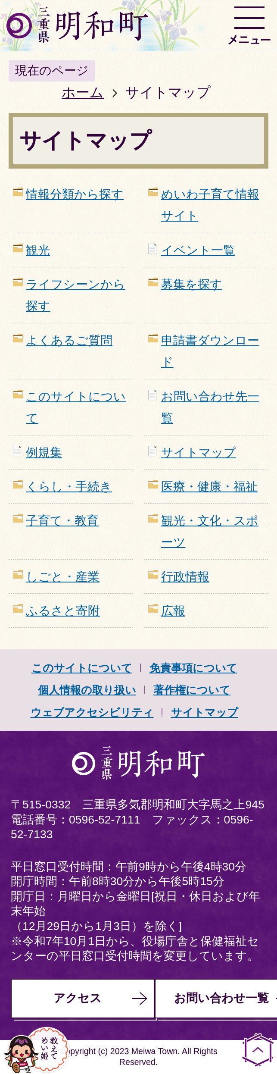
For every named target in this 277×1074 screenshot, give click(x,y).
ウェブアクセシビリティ (92, 712)
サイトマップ (198, 452)
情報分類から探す (75, 194)
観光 (38, 250)
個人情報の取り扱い (87, 690)
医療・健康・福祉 (209, 486)
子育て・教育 (62, 520)
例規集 (44, 452)
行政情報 (185, 576)
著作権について (191, 690)
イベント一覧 (198, 250)
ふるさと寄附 (63, 610)
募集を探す (191, 284)
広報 (173, 610)
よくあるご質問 (69, 340)
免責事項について (193, 668)
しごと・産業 (63, 576)
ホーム (83, 92)
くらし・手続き (69, 486)
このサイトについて (81, 668)
